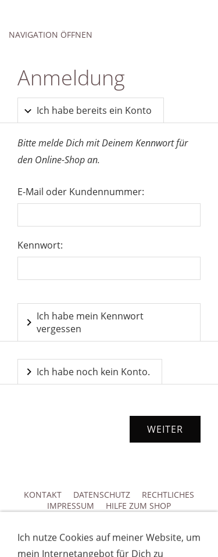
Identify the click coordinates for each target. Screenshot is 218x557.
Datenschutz (101, 494)
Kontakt (43, 494)
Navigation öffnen (50, 34)
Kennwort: (40, 245)
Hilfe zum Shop (138, 505)
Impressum (70, 505)
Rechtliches (168, 494)
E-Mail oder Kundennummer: (80, 191)
